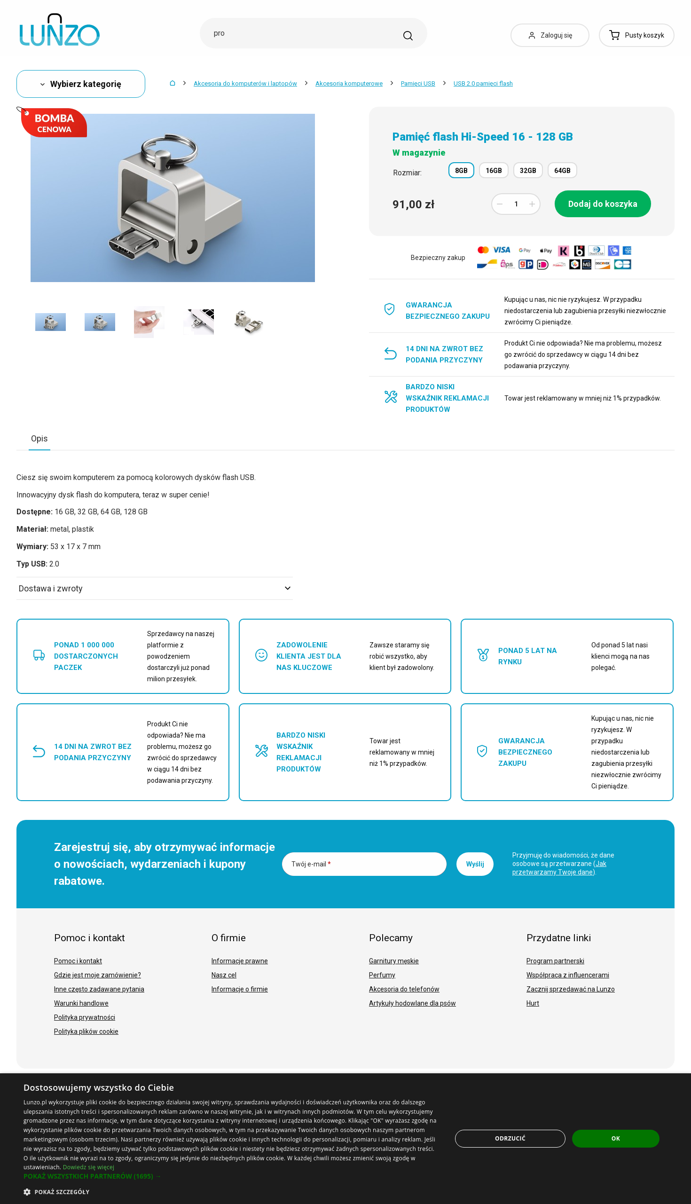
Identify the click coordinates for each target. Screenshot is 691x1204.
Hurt (532, 1003)
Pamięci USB (418, 83)
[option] (50, 322)
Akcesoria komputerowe (349, 83)
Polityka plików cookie (86, 1031)
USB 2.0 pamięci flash (483, 83)
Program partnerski (555, 961)
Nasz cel (224, 975)
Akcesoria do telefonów (404, 989)
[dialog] (345, 1138)
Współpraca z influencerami (567, 975)
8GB (461, 170)
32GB (528, 170)
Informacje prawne (240, 961)
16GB (494, 170)
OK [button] (616, 1138)
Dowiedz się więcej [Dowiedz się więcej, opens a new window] (89, 1167)
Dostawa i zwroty (155, 588)
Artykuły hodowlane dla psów (412, 1003)
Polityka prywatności (84, 1017)
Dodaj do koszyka (602, 204)
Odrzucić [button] (510, 1138)
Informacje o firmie (240, 989)
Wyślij (475, 864)
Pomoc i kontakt (78, 961)
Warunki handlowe (81, 1003)
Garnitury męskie (394, 961)
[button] (231, 1176)
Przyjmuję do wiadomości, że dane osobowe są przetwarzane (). (563, 863)
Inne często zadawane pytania (99, 989)
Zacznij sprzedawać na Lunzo (570, 989)
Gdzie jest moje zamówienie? (97, 975)
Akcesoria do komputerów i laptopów (245, 83)
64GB (562, 170)
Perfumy (382, 975)
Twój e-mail (311, 864)
